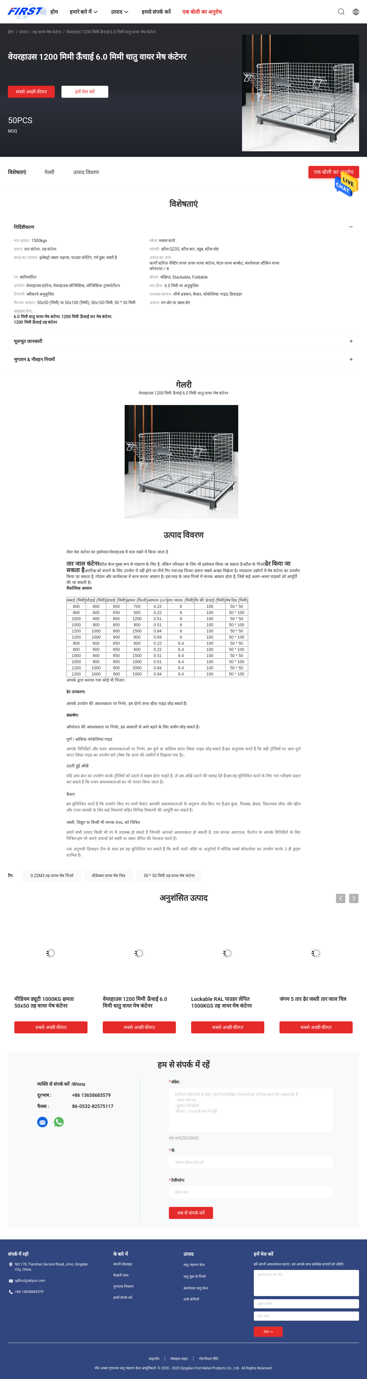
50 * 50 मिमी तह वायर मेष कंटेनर (169, 875)
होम (10, 32)
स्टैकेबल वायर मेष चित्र (108, 875)
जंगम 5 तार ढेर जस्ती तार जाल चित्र (312, 999)
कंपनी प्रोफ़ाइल (122, 1264)
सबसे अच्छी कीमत (31, 92)
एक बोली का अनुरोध (334, 172)
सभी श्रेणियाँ (191, 1299)
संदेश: (175, 1082)
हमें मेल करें (85, 92)
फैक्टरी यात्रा (120, 1275)
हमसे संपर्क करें (122, 1298)
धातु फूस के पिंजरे (195, 1277)
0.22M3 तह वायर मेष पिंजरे (51, 875)
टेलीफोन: (178, 1180)
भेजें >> (268, 1332)
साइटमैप (154, 1359)
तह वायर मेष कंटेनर (46, 32)
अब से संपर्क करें (191, 1213)
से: (173, 1150)
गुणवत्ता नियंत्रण (123, 1286)
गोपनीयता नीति (209, 1359)
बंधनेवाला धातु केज (196, 1288)
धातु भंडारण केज (194, 1265)
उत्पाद (23, 32)
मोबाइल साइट (179, 1359)
